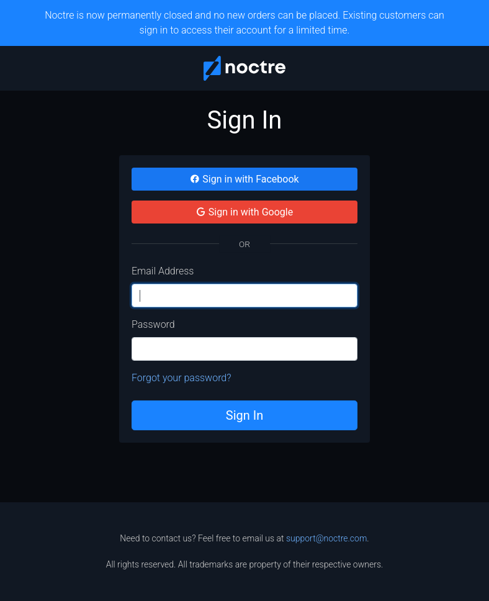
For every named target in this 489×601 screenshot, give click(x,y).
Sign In (244, 415)
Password (153, 324)
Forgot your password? (181, 378)
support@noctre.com (326, 538)
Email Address (163, 271)
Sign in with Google (244, 212)
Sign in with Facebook (244, 179)
